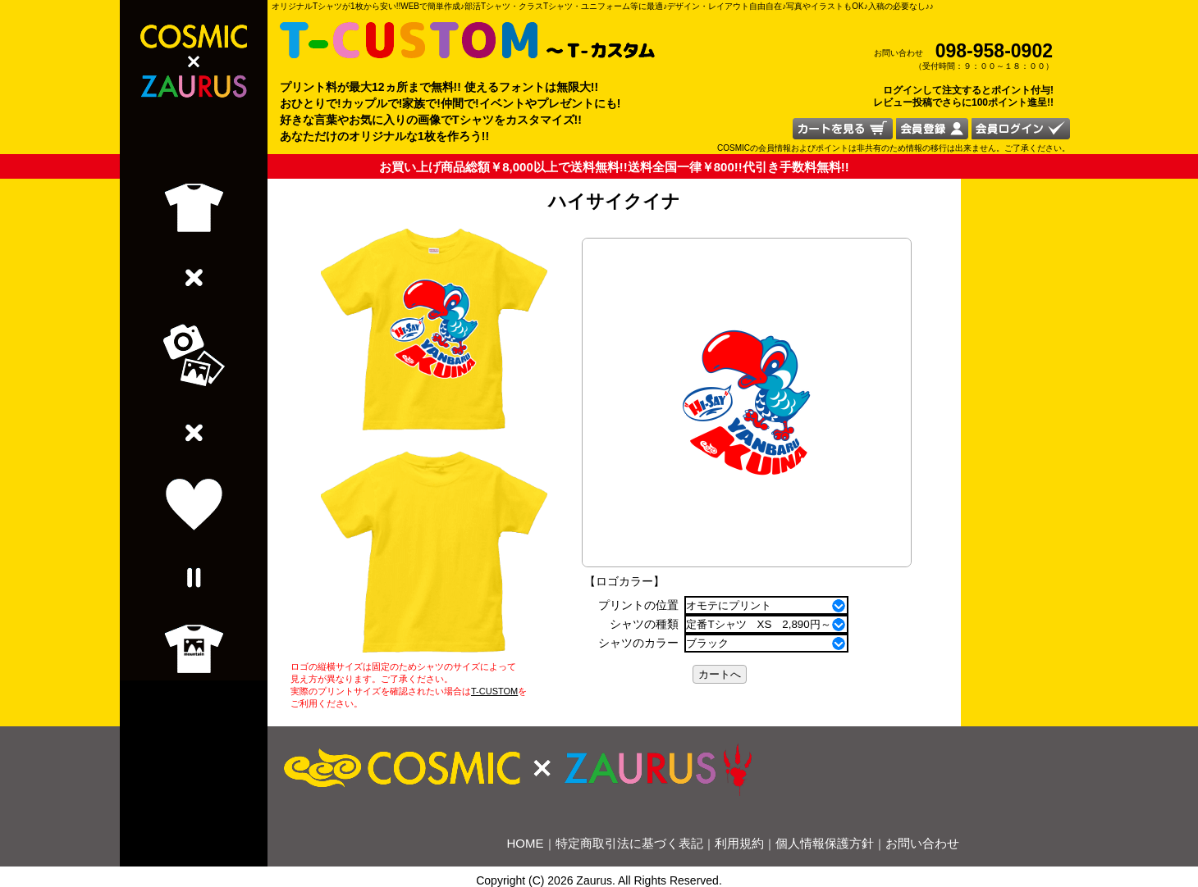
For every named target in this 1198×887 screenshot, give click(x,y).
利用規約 (739, 843)
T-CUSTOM (494, 691)
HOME (525, 843)
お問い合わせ (922, 843)
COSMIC (733, 147)
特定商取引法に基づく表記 (629, 843)
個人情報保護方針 (824, 843)
